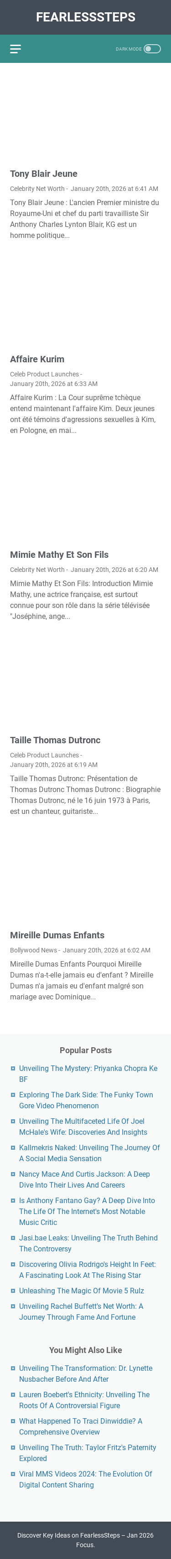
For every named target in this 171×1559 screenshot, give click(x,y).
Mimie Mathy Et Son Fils (59, 554)
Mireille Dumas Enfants (57, 935)
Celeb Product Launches (44, 374)
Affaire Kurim (37, 359)
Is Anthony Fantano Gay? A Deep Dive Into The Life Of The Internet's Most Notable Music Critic (87, 1211)
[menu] (21, 49)
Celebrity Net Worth (37, 188)
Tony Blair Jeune (44, 173)
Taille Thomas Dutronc (55, 740)
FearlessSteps (85, 17)
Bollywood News (33, 950)
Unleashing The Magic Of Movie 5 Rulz (81, 1290)
